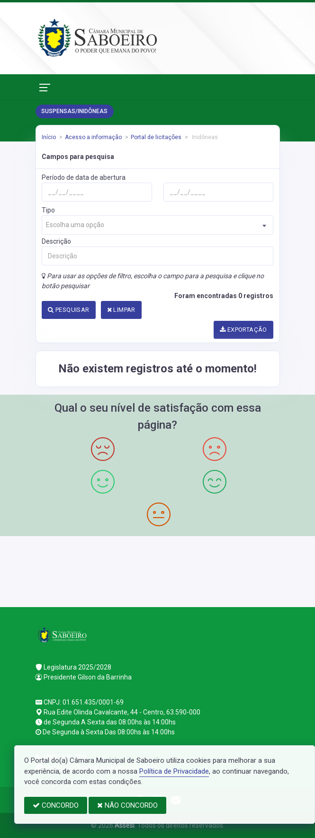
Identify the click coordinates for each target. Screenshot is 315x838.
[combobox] (157, 225)
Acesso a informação (93, 137)
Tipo (48, 210)
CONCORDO (56, 805)
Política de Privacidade (174, 771)
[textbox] (157, 225)
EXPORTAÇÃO (243, 329)
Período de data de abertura (84, 177)
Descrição (56, 241)
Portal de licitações (156, 137)
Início (49, 137)
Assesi (125, 825)
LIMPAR (121, 309)
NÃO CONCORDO (127, 805)
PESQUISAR (68, 309)
